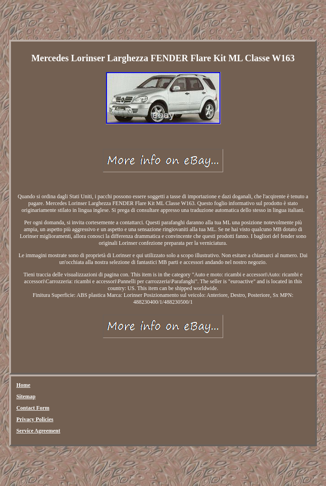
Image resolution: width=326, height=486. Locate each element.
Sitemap (26, 396)
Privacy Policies (34, 419)
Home (23, 385)
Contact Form (32, 408)
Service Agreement (38, 431)
